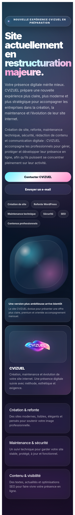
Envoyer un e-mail (38, 189)
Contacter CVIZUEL (38, 177)
